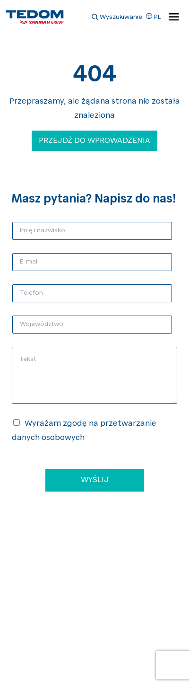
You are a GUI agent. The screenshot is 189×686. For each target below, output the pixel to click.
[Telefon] (92, 293)
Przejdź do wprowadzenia (94, 141)
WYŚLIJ (95, 480)
